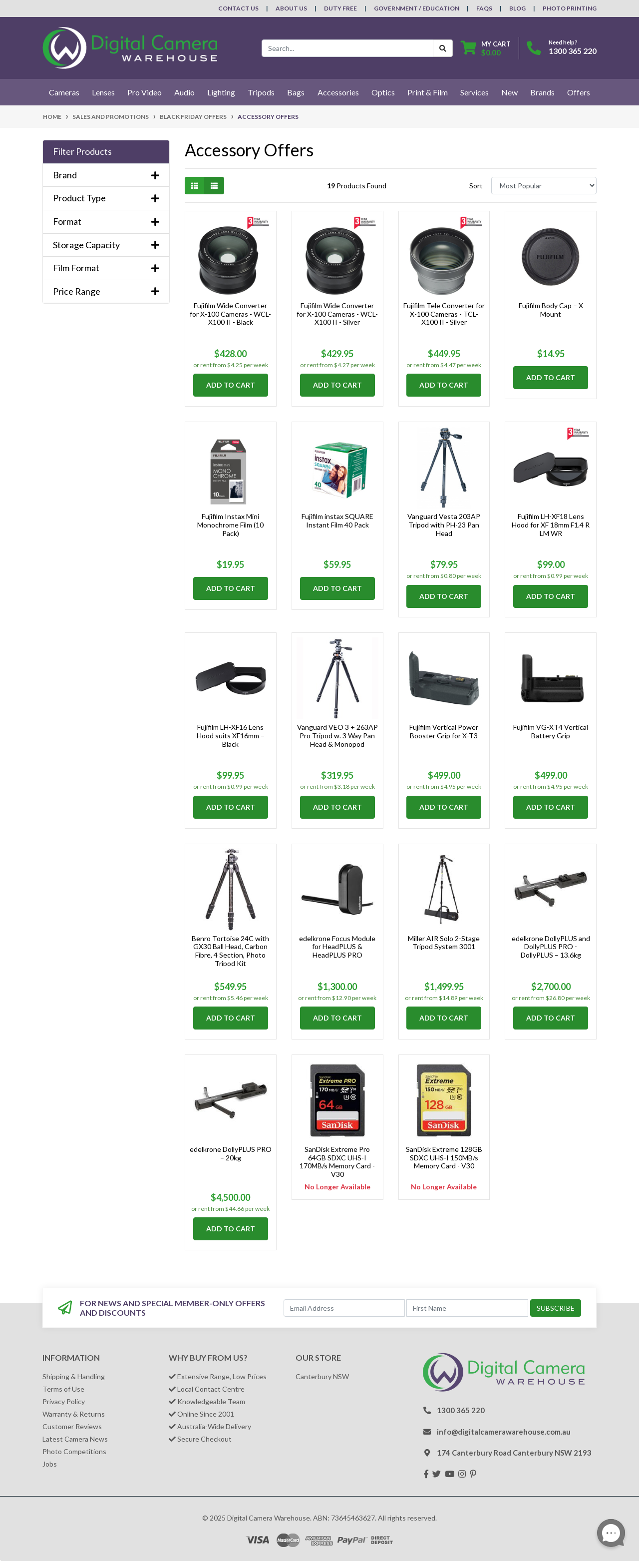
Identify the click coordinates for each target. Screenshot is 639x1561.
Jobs (49, 1464)
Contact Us (238, 8)
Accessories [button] (338, 92)
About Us (291, 8)
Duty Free (340, 8)
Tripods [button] (261, 92)
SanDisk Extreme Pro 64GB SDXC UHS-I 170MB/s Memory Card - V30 (337, 1161)
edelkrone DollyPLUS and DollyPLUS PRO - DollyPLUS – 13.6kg (551, 947)
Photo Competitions (74, 1451)
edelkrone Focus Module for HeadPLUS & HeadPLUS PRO (337, 947)
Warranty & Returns (73, 1414)
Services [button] (474, 92)
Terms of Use (63, 1389)
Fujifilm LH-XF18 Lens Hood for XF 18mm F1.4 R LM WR (551, 524)
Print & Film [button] (427, 92)
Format (106, 221)
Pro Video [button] (144, 92)
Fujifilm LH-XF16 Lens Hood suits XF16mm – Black (231, 735)
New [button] (509, 92)
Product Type (106, 198)
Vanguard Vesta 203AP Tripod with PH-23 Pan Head (443, 524)
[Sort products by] (544, 185)
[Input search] (347, 48)
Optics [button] (383, 92)
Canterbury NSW (322, 1376)
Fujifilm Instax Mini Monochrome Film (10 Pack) (230, 524)
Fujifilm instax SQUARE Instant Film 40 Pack (337, 520)
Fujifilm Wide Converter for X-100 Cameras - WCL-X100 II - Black (230, 314)
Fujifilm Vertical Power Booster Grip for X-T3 (443, 731)
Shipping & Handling (73, 1376)
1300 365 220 (573, 50)
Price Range (106, 291)
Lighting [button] (221, 92)
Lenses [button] (103, 92)
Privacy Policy (63, 1401)
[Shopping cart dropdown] (485, 48)
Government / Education (416, 8)
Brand (106, 175)
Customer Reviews (72, 1426)
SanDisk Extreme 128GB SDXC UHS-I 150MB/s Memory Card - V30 (444, 1157)
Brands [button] (542, 92)
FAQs (484, 8)
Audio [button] (184, 92)
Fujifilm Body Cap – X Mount (551, 309)
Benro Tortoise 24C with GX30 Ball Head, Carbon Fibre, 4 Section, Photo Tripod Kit (230, 951)
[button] (106, 151)
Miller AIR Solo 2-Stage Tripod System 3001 (444, 942)
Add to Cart (230, 385)
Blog (517, 8)
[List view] (214, 185)
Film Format (106, 268)
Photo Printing (570, 8)
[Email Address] (344, 1308)
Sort (476, 185)
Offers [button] (578, 92)
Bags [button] (296, 92)
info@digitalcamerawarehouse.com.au (504, 1431)
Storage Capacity (106, 245)
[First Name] (467, 1308)
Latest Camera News (75, 1439)
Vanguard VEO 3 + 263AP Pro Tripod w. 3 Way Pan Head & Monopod (337, 735)
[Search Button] (443, 48)
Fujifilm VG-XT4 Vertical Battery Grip (550, 731)
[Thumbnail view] (195, 185)
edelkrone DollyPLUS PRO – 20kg (231, 1153)
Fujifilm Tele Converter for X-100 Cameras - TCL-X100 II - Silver (444, 314)
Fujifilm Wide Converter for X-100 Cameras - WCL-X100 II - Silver (337, 314)
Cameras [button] (64, 92)
